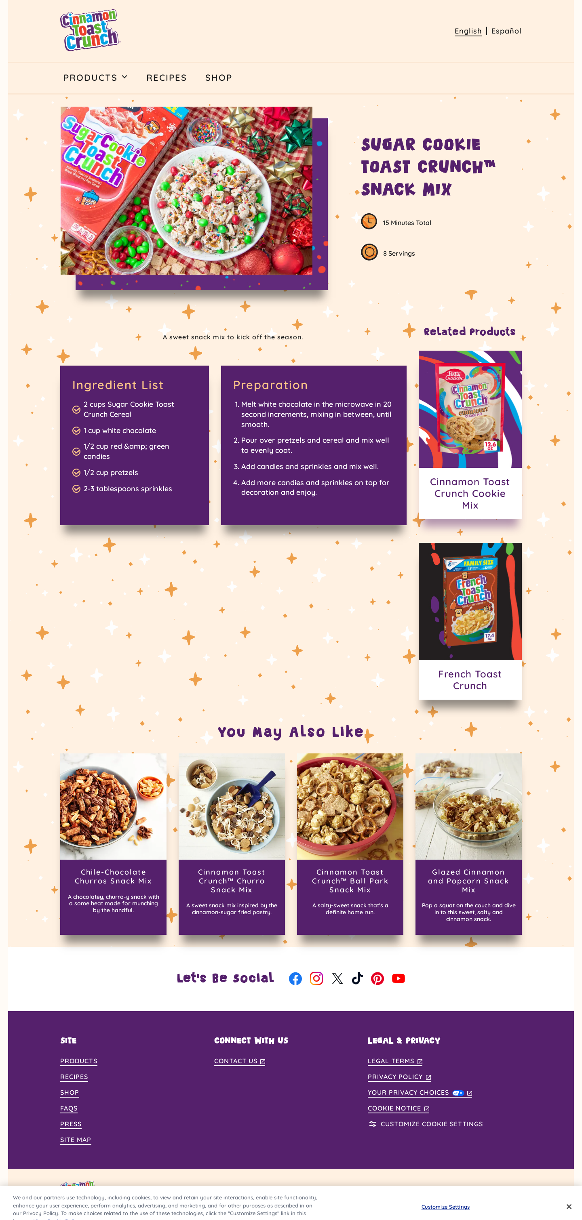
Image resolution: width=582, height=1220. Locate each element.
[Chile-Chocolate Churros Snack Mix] (113, 843)
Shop (69, 1092)
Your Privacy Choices (420, 1092)
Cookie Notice (398, 1108)
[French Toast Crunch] (470, 621)
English (468, 31)
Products (78, 1061)
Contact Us (240, 1061)
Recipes (74, 1077)
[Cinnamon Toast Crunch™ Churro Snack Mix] (232, 843)
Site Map (75, 1140)
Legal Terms (395, 1061)
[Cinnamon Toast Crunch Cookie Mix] (470, 435)
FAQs (69, 1108)
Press (71, 1124)
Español (506, 31)
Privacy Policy (399, 1077)
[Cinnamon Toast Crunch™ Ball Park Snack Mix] (350, 843)
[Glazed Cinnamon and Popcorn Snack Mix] (468, 843)
